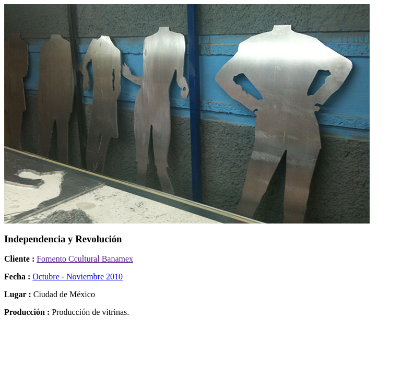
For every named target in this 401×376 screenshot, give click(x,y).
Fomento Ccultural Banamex (85, 258)
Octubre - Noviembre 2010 (77, 276)
